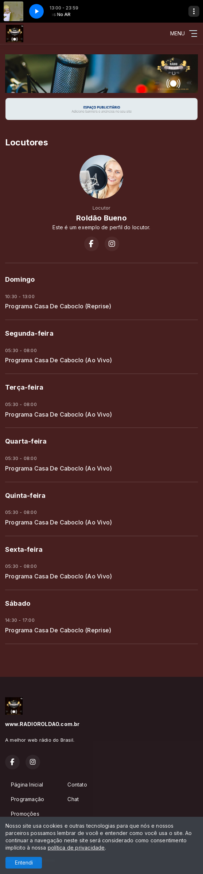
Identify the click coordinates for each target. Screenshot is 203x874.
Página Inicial (27, 784)
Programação (27, 799)
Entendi (24, 862)
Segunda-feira (29, 333)
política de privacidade (76, 847)
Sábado (17, 603)
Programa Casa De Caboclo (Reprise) (58, 306)
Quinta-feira (25, 495)
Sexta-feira (24, 549)
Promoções (25, 814)
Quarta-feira (26, 441)
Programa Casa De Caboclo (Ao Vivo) (58, 360)
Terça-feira (24, 387)
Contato (77, 784)
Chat (73, 799)
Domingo (20, 279)
